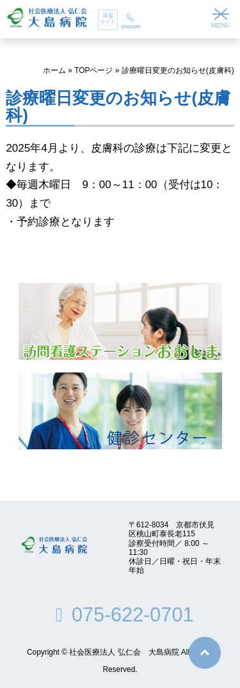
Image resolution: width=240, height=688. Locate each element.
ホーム (54, 70)
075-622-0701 (120, 614)
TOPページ (93, 70)
